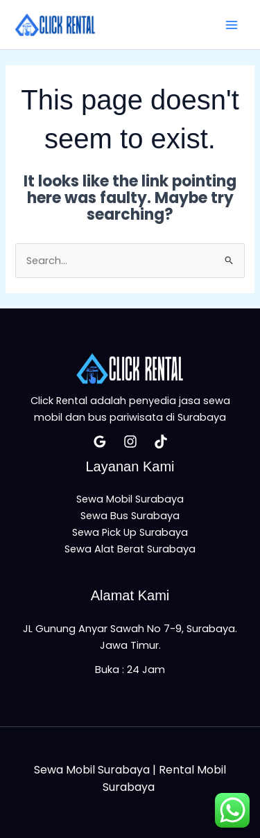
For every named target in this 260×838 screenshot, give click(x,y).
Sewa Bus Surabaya (130, 516)
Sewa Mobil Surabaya (130, 499)
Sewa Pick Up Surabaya (130, 532)
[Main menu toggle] (231, 25)
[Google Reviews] (100, 441)
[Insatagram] (130, 441)
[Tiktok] (161, 441)
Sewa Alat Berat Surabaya (130, 549)
